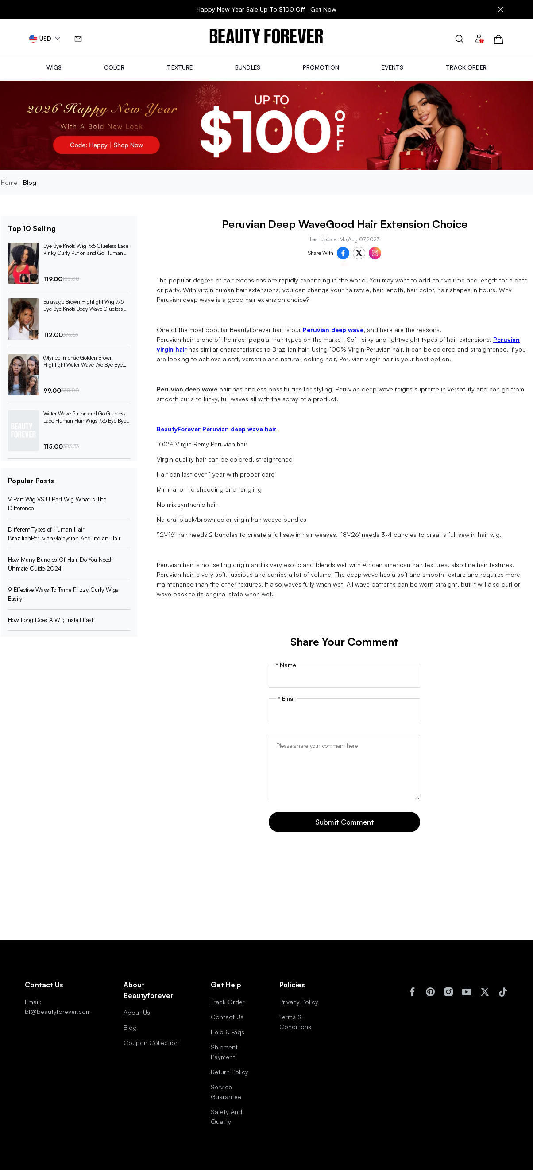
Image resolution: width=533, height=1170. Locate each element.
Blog (130, 1027)
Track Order (228, 1002)
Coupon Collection (151, 1042)
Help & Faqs (227, 1032)
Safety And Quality (226, 1116)
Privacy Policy (298, 1002)
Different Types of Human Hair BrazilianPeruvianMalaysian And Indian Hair (64, 534)
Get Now (323, 9)
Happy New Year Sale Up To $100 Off (266, 9)
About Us (137, 1012)
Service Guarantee (226, 1091)
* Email (287, 698)
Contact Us (227, 1017)
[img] (266, 36)
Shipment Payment (224, 1051)
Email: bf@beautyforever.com (58, 1006)
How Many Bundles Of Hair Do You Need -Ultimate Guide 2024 (61, 564)
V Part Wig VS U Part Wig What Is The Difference (57, 504)
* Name (286, 665)
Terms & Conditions (295, 1021)
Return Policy (229, 1072)
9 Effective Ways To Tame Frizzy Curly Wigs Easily (63, 594)
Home (9, 182)
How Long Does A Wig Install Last (50, 619)
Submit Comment (344, 822)
